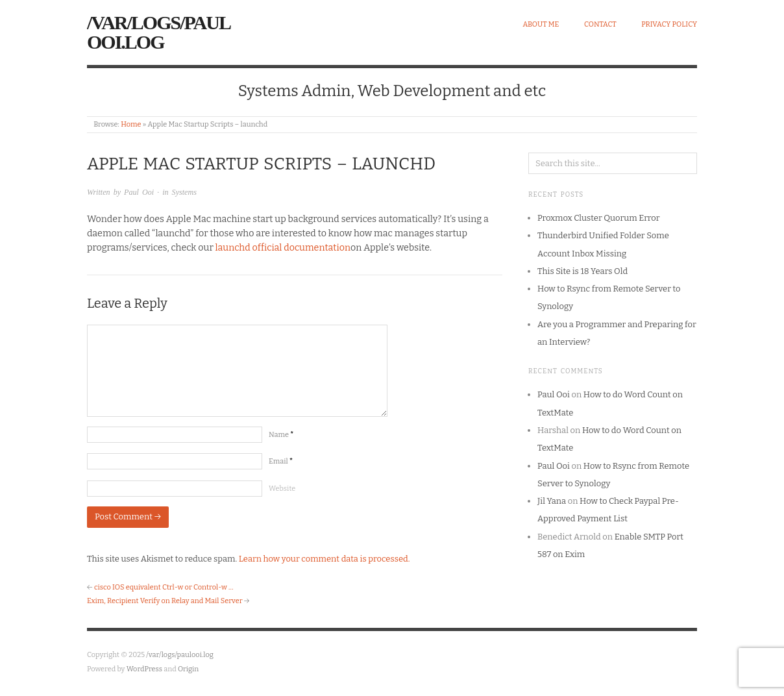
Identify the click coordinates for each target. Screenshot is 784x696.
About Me (540, 24)
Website (282, 488)
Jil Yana (551, 501)
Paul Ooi (139, 192)
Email (281, 461)
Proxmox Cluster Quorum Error (598, 218)
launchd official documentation (282, 247)
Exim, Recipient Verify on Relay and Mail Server (165, 601)
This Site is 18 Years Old (582, 271)
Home (131, 124)
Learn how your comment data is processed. (324, 559)
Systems (184, 192)
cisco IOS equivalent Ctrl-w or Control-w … (164, 587)
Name (281, 434)
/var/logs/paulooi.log (158, 32)
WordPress (145, 669)
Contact (600, 24)
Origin (188, 669)
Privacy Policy (669, 24)
